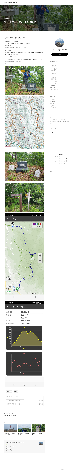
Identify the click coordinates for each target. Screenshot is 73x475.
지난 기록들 (53, 101)
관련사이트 (63, 469)
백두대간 (53, 73)
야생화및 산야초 (54, 89)
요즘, (56, 119)
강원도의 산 (54, 79)
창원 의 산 (53, 70)
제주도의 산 (54, 81)
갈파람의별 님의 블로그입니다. (11, 446)
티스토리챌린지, (52, 119)
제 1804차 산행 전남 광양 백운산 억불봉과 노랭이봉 (15, 399)
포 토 (52, 92)
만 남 (52, 94)
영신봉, (58, 121)
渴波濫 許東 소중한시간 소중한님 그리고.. (11, 2)
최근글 (51, 128)
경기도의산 (54, 78)
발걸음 (7, 396)
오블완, (67, 121)
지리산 (53, 65)
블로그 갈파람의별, (53, 121)
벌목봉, (51, 123)
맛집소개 (53, 99)
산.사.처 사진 (54, 107)
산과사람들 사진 (54, 109)
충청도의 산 (54, 77)
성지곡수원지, (64, 121)
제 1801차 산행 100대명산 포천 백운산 (12, 401)
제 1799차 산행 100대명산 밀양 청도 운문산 (13, 404)
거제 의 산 (53, 69)
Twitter (56, 140)
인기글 (55, 128)
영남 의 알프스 (54, 72)
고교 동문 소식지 (54, 97)
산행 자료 (53, 106)
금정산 (53, 66)
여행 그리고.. (53, 85)
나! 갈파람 (53, 83)
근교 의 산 (54, 68)
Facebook (52, 140)
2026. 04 (60, 154)
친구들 (52, 87)
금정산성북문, (63, 119)
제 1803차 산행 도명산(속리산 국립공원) (13, 400)
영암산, (59, 119)
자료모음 (52, 111)
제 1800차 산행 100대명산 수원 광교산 (12, 403)
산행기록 (10, 396)
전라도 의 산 (54, 75)
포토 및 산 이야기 (54, 64)
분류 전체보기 (54, 61)
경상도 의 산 (54, 74)
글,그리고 (52, 96)
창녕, (60, 121)
